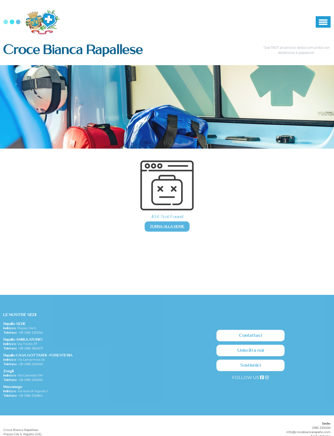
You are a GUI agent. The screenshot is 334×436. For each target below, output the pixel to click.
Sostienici (250, 406)
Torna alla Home (167, 226)
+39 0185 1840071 (30, 389)
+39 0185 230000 (30, 373)
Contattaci (250, 376)
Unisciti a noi (251, 391)
